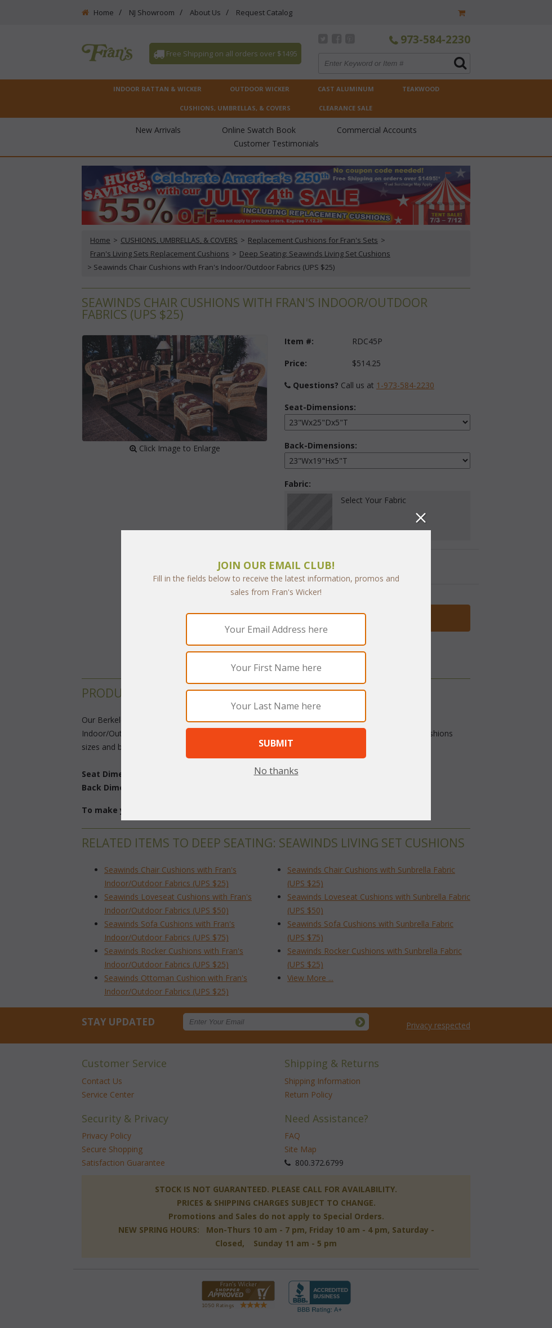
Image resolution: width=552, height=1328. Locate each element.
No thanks (276, 771)
